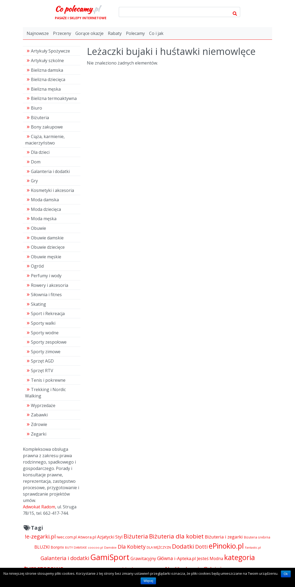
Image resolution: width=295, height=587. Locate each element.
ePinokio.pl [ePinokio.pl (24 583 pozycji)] (226, 546)
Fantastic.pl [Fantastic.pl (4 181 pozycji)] (253, 547)
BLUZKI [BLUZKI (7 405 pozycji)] (42, 547)
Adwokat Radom (39, 507)
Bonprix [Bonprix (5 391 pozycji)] (57, 547)
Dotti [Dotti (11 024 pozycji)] (201, 546)
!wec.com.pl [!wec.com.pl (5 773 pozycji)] (67, 537)
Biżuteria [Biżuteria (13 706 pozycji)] (136, 536)
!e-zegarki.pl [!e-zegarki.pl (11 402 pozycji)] (40, 536)
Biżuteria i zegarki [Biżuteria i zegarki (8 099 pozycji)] (224, 537)
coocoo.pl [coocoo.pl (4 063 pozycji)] (95, 547)
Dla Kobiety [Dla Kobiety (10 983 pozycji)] (132, 546)
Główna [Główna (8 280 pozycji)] (165, 558)
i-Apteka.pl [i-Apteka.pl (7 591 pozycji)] (185, 558)
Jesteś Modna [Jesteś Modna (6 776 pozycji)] (210, 558)
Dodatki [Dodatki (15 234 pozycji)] (183, 546)
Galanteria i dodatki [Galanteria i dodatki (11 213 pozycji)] (64, 558)
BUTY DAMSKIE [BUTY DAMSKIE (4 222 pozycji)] (76, 547)
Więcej (148, 581)
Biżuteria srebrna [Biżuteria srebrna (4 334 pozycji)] (257, 537)
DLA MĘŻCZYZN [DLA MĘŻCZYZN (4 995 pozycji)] (159, 547)
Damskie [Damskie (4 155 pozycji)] (110, 547)
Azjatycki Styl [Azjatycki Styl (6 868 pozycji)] (109, 537)
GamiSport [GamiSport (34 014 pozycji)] (109, 557)
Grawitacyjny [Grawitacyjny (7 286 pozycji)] (143, 558)
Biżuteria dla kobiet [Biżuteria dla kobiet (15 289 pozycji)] (176, 536)
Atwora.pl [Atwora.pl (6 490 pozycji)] (87, 537)
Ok (286, 574)
